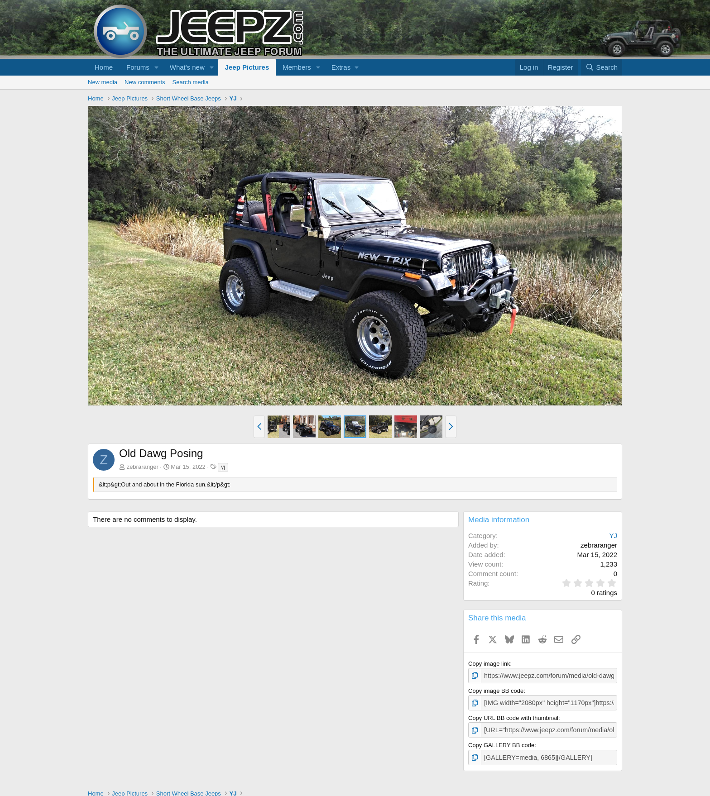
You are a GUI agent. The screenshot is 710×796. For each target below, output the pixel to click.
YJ (613, 535)
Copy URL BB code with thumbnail (513, 716)
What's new (187, 67)
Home (104, 67)
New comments (145, 82)
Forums (137, 67)
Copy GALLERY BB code (501, 742)
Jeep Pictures (247, 67)
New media (102, 82)
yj (223, 467)
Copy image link (489, 663)
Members (297, 67)
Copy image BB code (495, 689)
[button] (156, 67)
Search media (191, 82)
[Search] (601, 67)
